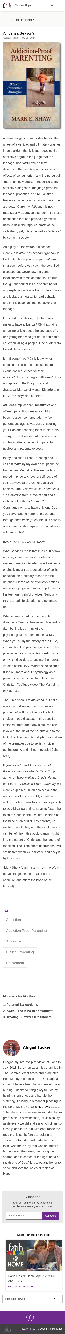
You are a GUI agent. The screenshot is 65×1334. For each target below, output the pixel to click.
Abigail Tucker (11, 37)
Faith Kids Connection (21, 1286)
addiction (13, 920)
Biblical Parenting (20, 952)
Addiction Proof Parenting (26, 930)
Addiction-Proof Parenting (29, 458)
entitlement (15, 963)
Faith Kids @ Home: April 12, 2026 (31, 1276)
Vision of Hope (17, 5)
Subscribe (50, 1215)
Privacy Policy (27, 1328)
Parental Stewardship (22, 1004)
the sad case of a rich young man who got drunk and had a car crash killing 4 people (31, 337)
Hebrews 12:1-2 (49, 1106)
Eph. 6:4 (44, 737)
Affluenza (13, 941)
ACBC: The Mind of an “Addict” (30, 1011)
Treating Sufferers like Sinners (29, 1017)
